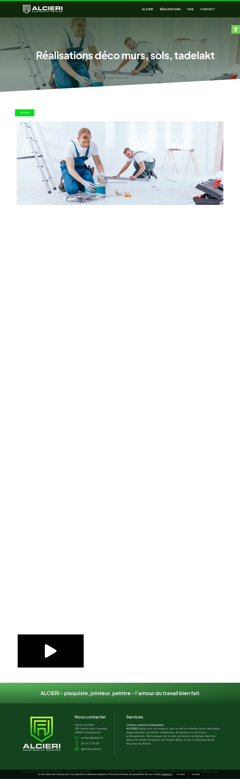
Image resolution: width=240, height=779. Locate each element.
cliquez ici (167, 774)
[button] (235, 29)
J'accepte (196, 774)
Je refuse (181, 774)
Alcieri (147, 9)
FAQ (191, 9)
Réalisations (170, 9)
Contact (207, 9)
